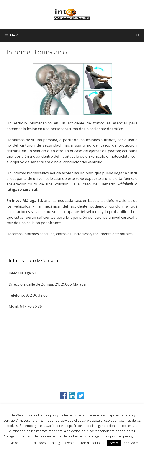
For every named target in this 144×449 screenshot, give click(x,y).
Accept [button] (114, 443)
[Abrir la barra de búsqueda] (137, 35)
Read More (130, 443)
